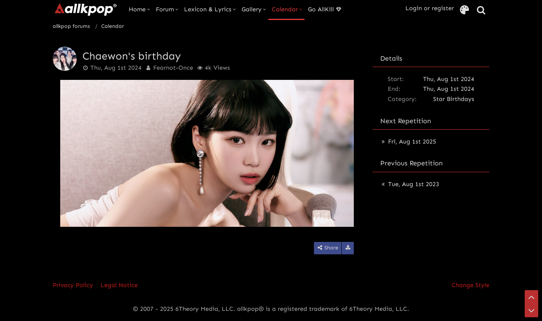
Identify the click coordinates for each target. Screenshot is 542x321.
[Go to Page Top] (531, 297)
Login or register (429, 8)
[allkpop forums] (85, 9)
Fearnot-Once (173, 67)
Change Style (470, 285)
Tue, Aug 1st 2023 (413, 184)
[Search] (481, 10)
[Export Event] (348, 248)
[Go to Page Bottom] (531, 310)
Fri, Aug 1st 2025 (412, 141)
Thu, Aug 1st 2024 (116, 67)
